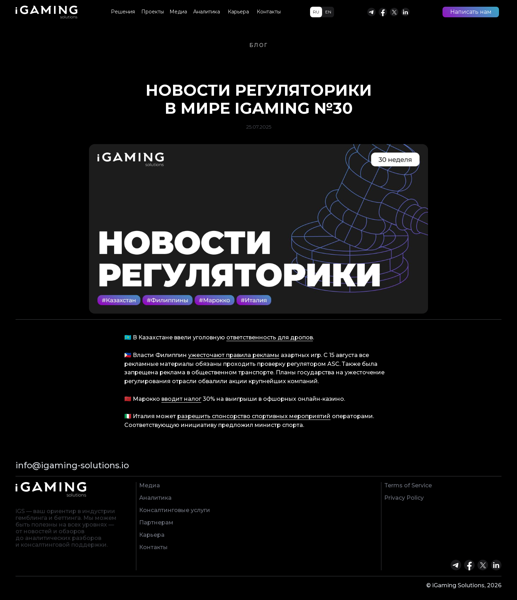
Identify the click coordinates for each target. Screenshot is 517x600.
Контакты (153, 547)
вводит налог (181, 399)
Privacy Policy (404, 497)
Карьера (152, 534)
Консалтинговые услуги (174, 510)
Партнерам (156, 522)
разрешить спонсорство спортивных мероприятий (254, 416)
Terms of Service (408, 485)
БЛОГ (258, 45)
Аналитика (155, 497)
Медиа (149, 485)
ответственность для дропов (269, 337)
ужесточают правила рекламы (233, 355)
